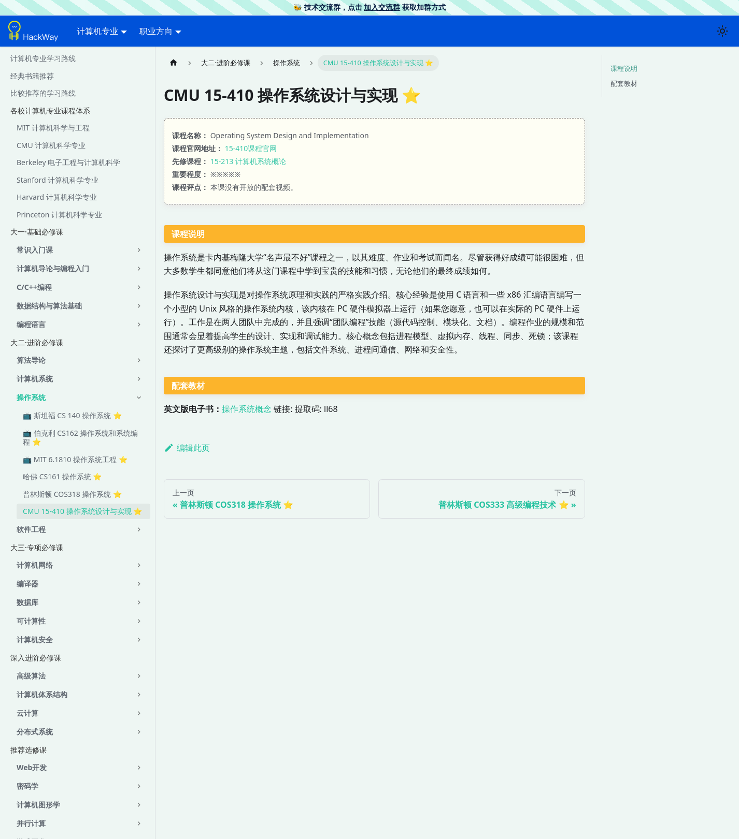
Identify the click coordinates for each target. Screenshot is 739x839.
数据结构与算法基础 (49, 306)
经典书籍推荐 (32, 76)
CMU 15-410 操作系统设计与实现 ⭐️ (82, 511)
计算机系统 (35, 379)
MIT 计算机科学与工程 (53, 128)
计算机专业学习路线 (43, 58)
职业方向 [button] (156, 31)
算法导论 (31, 360)
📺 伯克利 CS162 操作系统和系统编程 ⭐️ (80, 437)
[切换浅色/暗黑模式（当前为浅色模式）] (722, 31)
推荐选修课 (28, 750)
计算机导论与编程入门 (53, 268)
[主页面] (173, 63)
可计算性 (31, 621)
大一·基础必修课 (36, 232)
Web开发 (32, 767)
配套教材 (623, 83)
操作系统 (31, 397)
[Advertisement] (374, 703)
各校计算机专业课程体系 (50, 110)
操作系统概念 (247, 409)
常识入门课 (35, 250)
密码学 (27, 786)
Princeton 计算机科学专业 (59, 214)
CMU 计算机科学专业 (51, 145)
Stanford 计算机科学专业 (57, 180)
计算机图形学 (38, 804)
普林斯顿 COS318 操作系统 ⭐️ (72, 494)
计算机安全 (35, 639)
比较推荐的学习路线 (43, 93)
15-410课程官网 (251, 148)
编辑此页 (187, 447)
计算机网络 (35, 565)
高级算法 (31, 676)
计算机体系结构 (42, 694)
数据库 (27, 602)
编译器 (27, 583)
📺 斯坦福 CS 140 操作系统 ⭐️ (72, 415)
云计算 (27, 713)
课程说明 (623, 68)
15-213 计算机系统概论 (248, 161)
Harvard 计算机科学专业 (57, 197)
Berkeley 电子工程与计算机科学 (68, 162)
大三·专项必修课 (36, 547)
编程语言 (31, 324)
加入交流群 (382, 7)
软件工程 (31, 529)
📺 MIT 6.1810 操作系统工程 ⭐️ (75, 459)
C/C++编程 (34, 287)
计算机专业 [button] (97, 31)
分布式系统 (35, 732)
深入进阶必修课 (35, 658)
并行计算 (31, 823)
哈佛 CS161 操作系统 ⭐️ (62, 476)
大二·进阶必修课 (36, 342)
